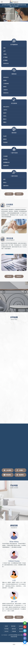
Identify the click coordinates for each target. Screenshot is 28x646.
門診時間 (6, 628)
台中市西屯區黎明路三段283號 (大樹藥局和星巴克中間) (14, 4)
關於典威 (13, 626)
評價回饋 (14, 631)
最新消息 (14, 628)
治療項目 (21, 626)
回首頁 (6, 626)
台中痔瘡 (6, 639)
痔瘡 (3, 639)
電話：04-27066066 (14, 6)
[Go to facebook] (24, 642)
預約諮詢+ (14, 307)
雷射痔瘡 (18, 639)
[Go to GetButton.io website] (25, 644)
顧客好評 (9, 617)
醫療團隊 (21, 628)
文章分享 (9, 194)
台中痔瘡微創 (23, 639)
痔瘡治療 (9, 639)
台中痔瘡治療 (14, 639)
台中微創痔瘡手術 (14, 641)
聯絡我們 (19, 194)
